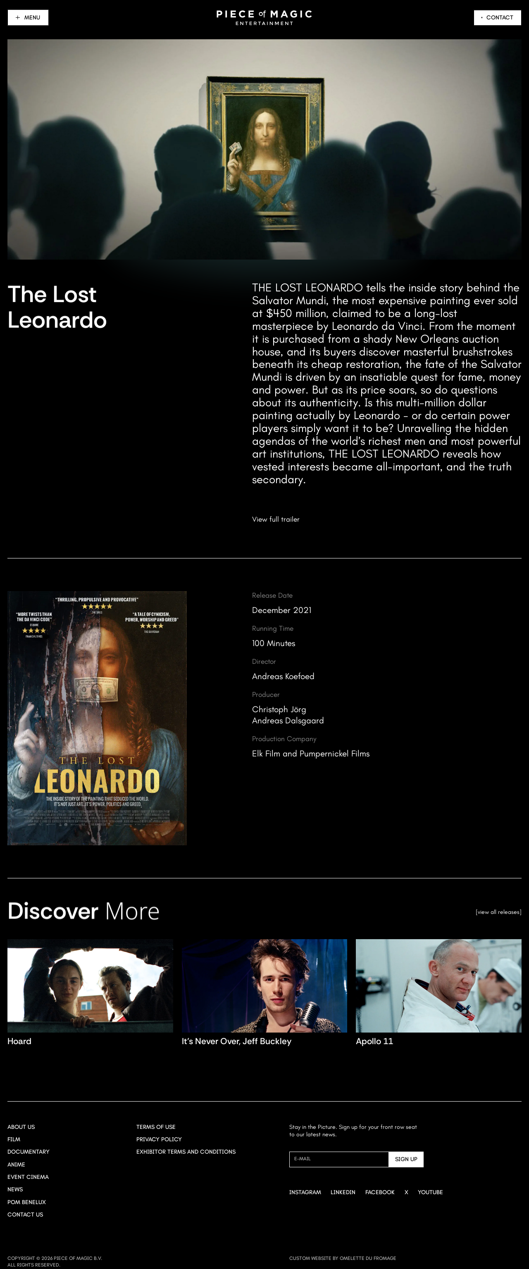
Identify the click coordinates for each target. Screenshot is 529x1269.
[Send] (406, 1159)
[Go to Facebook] (380, 1193)
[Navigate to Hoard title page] (90, 995)
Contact (499, 17)
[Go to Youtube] (430, 1193)
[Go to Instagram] (305, 1193)
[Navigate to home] (264, 18)
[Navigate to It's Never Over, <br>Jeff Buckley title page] (265, 995)
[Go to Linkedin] (343, 1193)
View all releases (498, 912)
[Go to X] (406, 1193)
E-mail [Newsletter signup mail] (302, 1159)
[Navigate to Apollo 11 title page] (439, 995)
